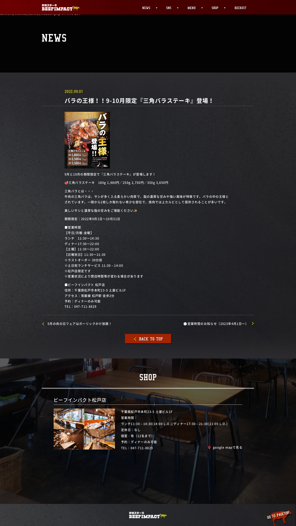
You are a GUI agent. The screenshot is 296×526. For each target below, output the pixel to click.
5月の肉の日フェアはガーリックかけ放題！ (80, 323)
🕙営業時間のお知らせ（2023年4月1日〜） (215, 323)
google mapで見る (227, 447)
